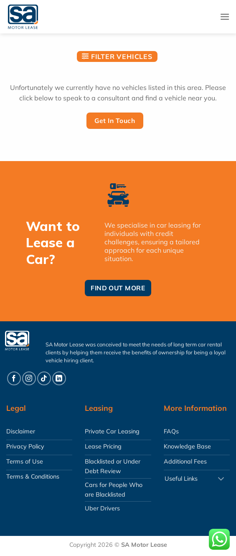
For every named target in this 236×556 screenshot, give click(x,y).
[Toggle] (221, 479)
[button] (225, 16)
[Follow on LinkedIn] (59, 378)
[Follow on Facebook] (14, 378)
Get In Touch (114, 120)
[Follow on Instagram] (29, 378)
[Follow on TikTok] (44, 378)
